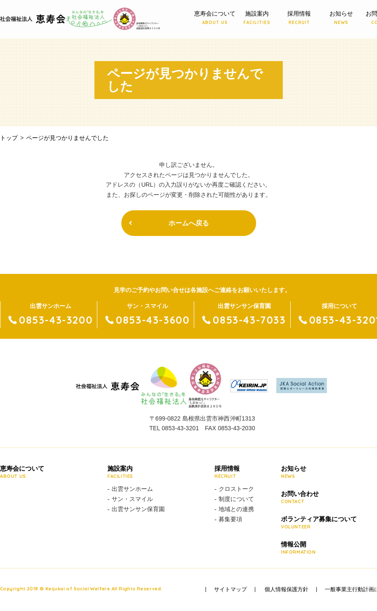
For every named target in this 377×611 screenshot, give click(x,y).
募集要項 (230, 519)
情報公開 (319, 548)
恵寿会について (215, 18)
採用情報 (299, 18)
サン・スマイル (132, 499)
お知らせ (341, 18)
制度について (236, 499)
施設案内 (257, 18)
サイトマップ (230, 589)
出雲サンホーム (132, 488)
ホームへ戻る (188, 223)
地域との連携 (236, 509)
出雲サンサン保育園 (138, 509)
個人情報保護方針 (286, 589)
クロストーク (236, 488)
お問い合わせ (319, 497)
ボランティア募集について (319, 523)
